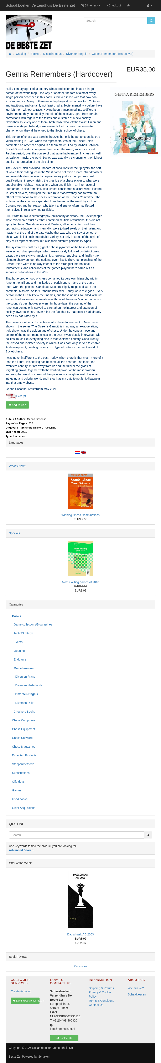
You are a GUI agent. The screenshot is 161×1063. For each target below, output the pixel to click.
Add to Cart (17, 405)
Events (17, 642)
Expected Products (24, 755)
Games (16, 790)
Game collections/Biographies (32, 624)
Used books (19, 799)
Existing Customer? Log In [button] (26, 1000)
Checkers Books (23, 711)
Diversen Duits (23, 702)
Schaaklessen (137, 994)
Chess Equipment (23, 729)
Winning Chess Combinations (80, 515)
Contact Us (96, 1005)
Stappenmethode (23, 764)
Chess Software (22, 738)
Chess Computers (23, 720)
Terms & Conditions (101, 1000)
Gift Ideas (18, 781)
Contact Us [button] (64, 1038)
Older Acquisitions (23, 808)
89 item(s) (90, 5)
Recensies (80, 966)
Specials (14, 533)
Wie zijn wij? (136, 988)
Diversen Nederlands (27, 685)
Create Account (21, 991)
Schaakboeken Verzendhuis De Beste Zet (40, 5)
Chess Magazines (23, 746)
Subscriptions (21, 773)
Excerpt (21, 395)
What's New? (17, 466)
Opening (18, 650)
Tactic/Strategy (22, 633)
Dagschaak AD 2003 (80, 934)
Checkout (114, 5)
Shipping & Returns (101, 988)
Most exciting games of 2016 (80, 582)
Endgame (19, 659)
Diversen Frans (23, 676)
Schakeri (44, 1056)
